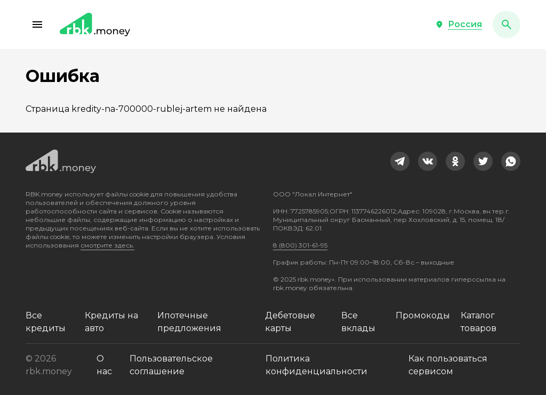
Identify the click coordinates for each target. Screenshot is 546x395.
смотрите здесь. (107, 245)
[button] (37, 24)
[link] (400, 161)
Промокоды (423, 315)
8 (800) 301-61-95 (300, 245)
